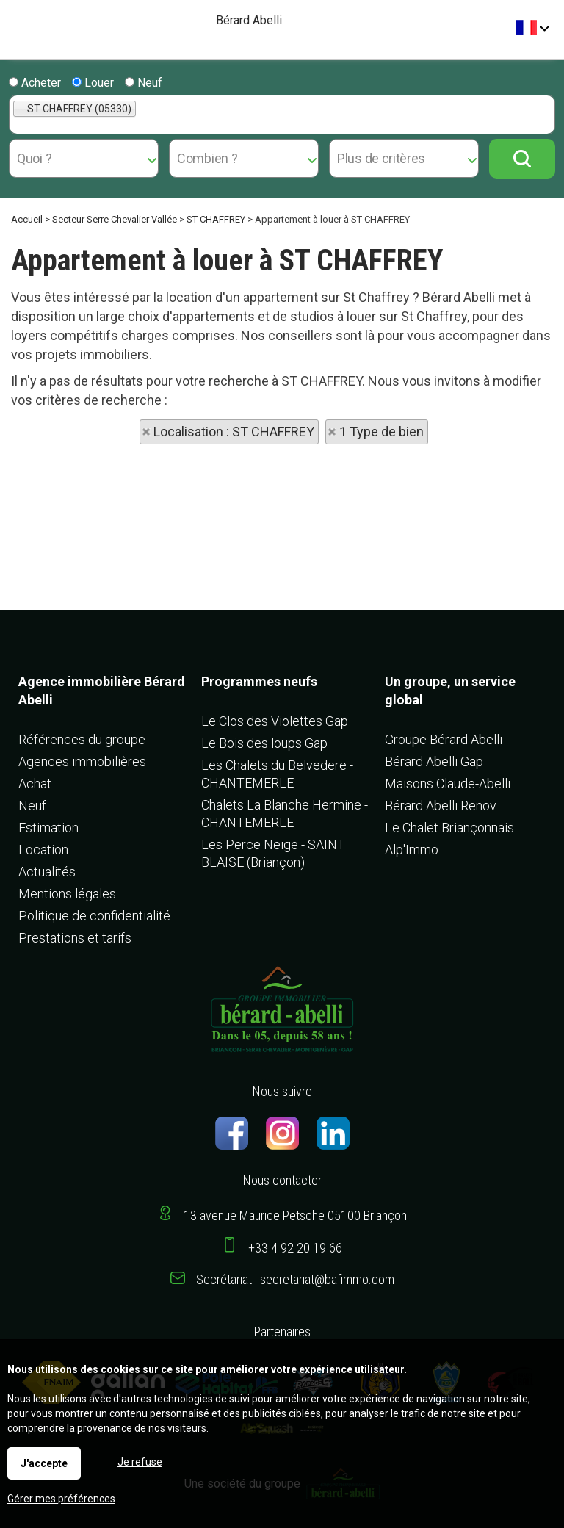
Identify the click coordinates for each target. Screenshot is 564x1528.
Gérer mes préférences (61, 1498)
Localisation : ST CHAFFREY (233, 431)
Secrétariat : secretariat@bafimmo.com (295, 1279)
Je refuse (140, 1462)
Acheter (35, 83)
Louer (93, 83)
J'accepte (44, 1463)
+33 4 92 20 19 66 (295, 1247)
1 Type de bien (381, 431)
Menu (16, 22)
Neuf (143, 83)
